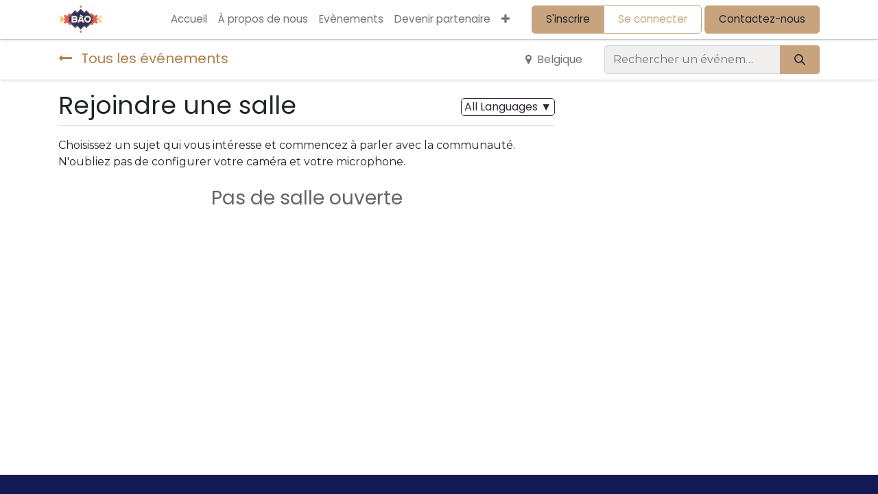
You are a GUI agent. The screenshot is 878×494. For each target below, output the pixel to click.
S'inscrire (568, 19)
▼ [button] (507, 107)
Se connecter (652, 19)
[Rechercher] (800, 59)
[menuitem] (189, 19)
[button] (505, 19)
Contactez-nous (762, 19)
